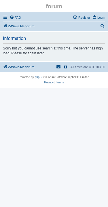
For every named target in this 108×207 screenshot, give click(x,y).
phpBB (39, 77)
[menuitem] (15, 17)
